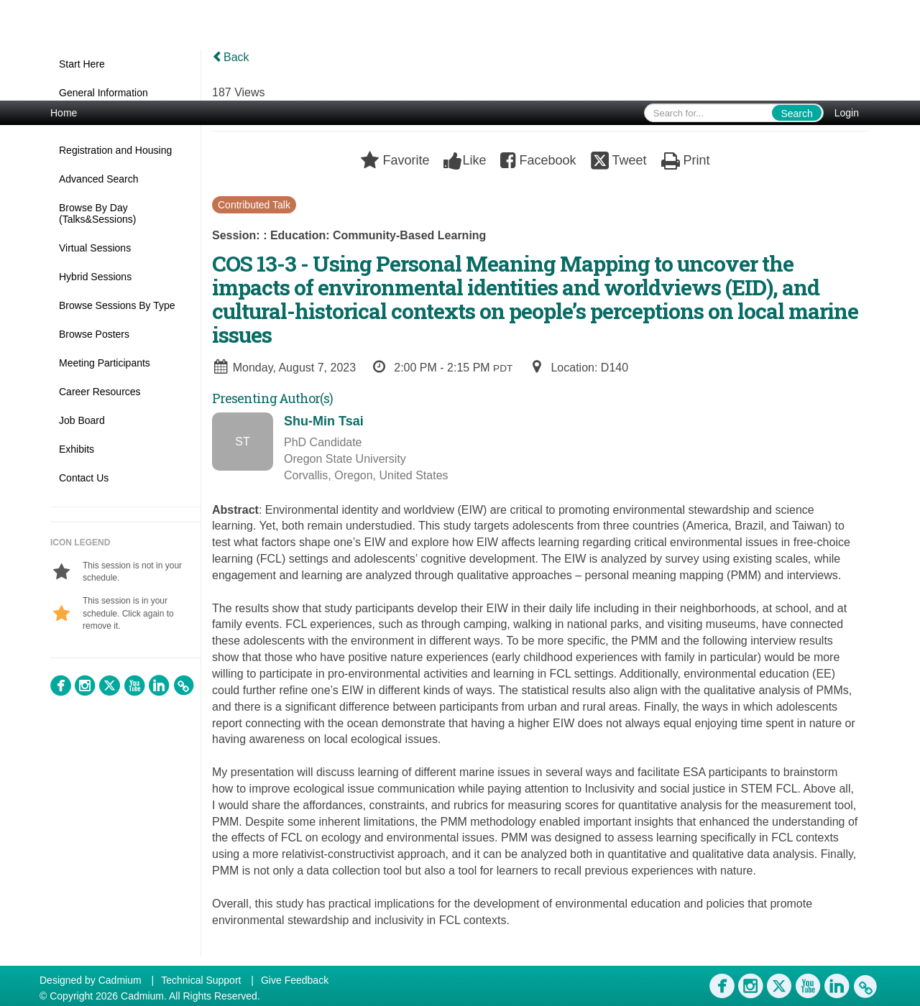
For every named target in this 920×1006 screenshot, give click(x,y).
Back (230, 57)
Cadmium (120, 980)
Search (796, 113)
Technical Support (201, 980)
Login (846, 113)
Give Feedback (294, 980)
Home (63, 113)
